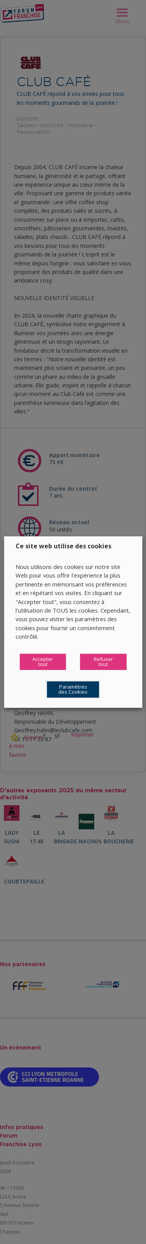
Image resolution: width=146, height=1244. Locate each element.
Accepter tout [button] (42, 662)
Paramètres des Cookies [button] (73, 689)
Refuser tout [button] (103, 662)
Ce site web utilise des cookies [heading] (63, 546)
